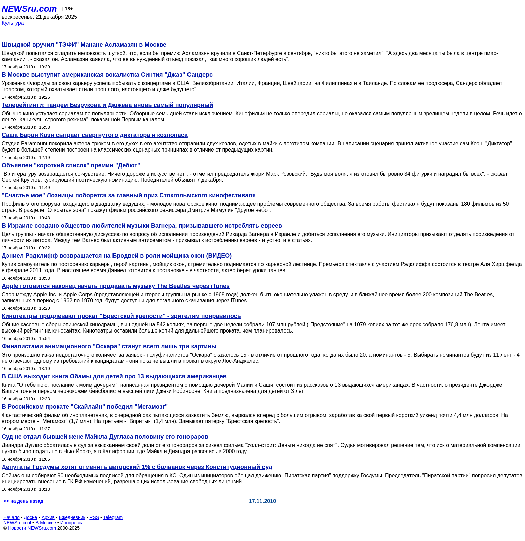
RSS (94, 517)
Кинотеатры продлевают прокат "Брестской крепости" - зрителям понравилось (121, 316)
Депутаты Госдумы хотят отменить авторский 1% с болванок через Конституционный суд (137, 467)
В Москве (45, 522)
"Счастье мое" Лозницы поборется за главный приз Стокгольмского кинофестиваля (129, 195)
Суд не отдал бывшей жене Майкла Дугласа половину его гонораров (105, 436)
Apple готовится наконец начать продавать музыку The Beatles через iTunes (116, 286)
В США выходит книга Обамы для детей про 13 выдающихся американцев (114, 376)
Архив (48, 517)
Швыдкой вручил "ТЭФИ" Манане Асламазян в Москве (84, 44)
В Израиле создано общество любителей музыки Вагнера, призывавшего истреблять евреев (142, 225)
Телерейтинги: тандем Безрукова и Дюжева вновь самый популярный (107, 105)
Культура (13, 23)
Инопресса (72, 522)
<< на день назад (23, 501)
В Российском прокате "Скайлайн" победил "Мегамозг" (85, 406)
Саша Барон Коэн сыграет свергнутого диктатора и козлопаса (95, 135)
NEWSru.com (29, 9)
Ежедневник (72, 517)
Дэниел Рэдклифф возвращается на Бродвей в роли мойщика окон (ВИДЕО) (117, 255)
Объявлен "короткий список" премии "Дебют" (71, 165)
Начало (11, 517)
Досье (30, 517)
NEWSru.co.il (17, 522)
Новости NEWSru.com (32, 528)
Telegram (113, 517)
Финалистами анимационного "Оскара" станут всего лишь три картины (109, 346)
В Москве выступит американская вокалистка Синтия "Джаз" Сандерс (107, 74)
